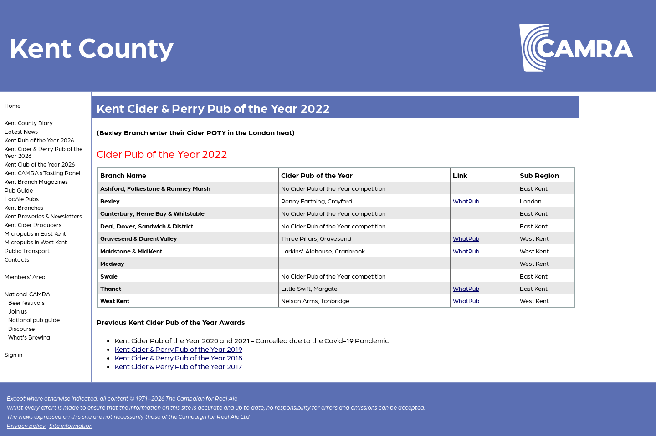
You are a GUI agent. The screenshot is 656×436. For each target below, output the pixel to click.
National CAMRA (27, 293)
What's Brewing (29, 337)
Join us (17, 311)
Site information (70, 425)
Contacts (17, 259)
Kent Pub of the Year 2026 (39, 140)
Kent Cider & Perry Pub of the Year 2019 (178, 349)
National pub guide (34, 319)
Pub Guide (19, 190)
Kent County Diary (29, 122)
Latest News (21, 131)
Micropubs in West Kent (36, 241)
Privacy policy (26, 425)
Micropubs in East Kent (35, 233)
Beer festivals (26, 302)
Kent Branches (24, 207)
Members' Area (25, 276)
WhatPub (466, 200)
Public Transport (27, 250)
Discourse (21, 328)
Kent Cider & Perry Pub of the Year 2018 (178, 357)
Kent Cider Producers (33, 224)
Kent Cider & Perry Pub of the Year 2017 (178, 366)
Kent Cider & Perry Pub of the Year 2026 (43, 152)
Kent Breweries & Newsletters (43, 216)
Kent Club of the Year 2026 (40, 164)
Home (12, 105)
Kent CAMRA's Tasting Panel (42, 172)
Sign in (13, 354)
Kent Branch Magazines (36, 181)
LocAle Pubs (22, 198)
